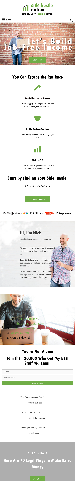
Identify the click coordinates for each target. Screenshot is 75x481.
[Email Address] (37, 377)
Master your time (21, 333)
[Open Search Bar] (71, 20)
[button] (37, 383)
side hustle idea (28, 318)
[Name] (37, 371)
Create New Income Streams (37, 98)
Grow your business (22, 328)
